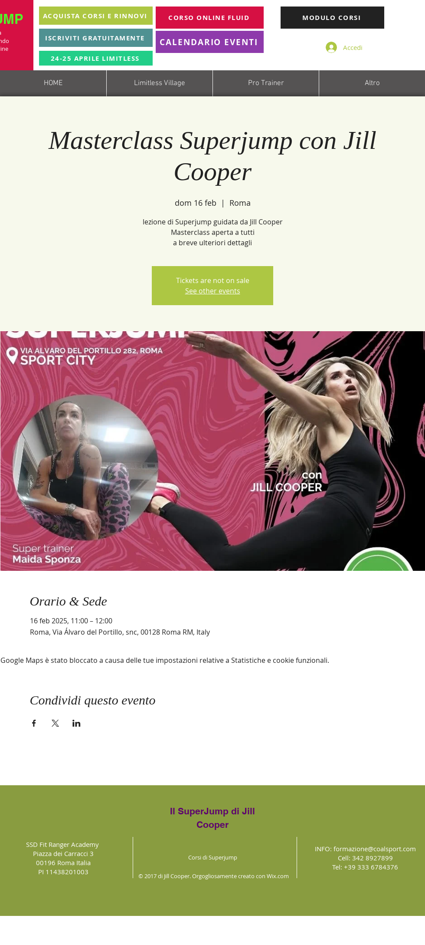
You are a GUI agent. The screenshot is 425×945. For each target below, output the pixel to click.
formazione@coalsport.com (374, 848)
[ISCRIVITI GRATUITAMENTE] (96, 38)
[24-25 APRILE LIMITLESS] (96, 58)
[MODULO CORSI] (332, 18)
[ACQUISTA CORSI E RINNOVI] (96, 16)
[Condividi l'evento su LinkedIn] (76, 723)
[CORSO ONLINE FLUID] (210, 18)
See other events (212, 291)
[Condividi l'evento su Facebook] (34, 723)
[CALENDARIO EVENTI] (210, 42)
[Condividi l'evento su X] (55, 723)
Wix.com (278, 876)
